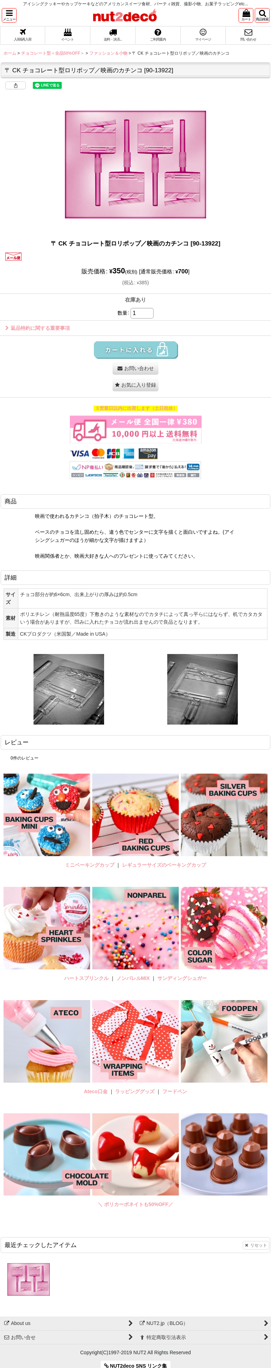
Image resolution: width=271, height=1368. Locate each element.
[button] (9, 15)
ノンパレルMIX (133, 978)
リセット (256, 1245)
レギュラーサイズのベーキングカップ (164, 865)
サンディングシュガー (182, 978)
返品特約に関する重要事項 (37, 328)
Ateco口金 (96, 1091)
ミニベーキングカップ (89, 865)
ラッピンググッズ (135, 1091)
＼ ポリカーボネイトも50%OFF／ (135, 1204)
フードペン (174, 1091)
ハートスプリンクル (86, 978)
